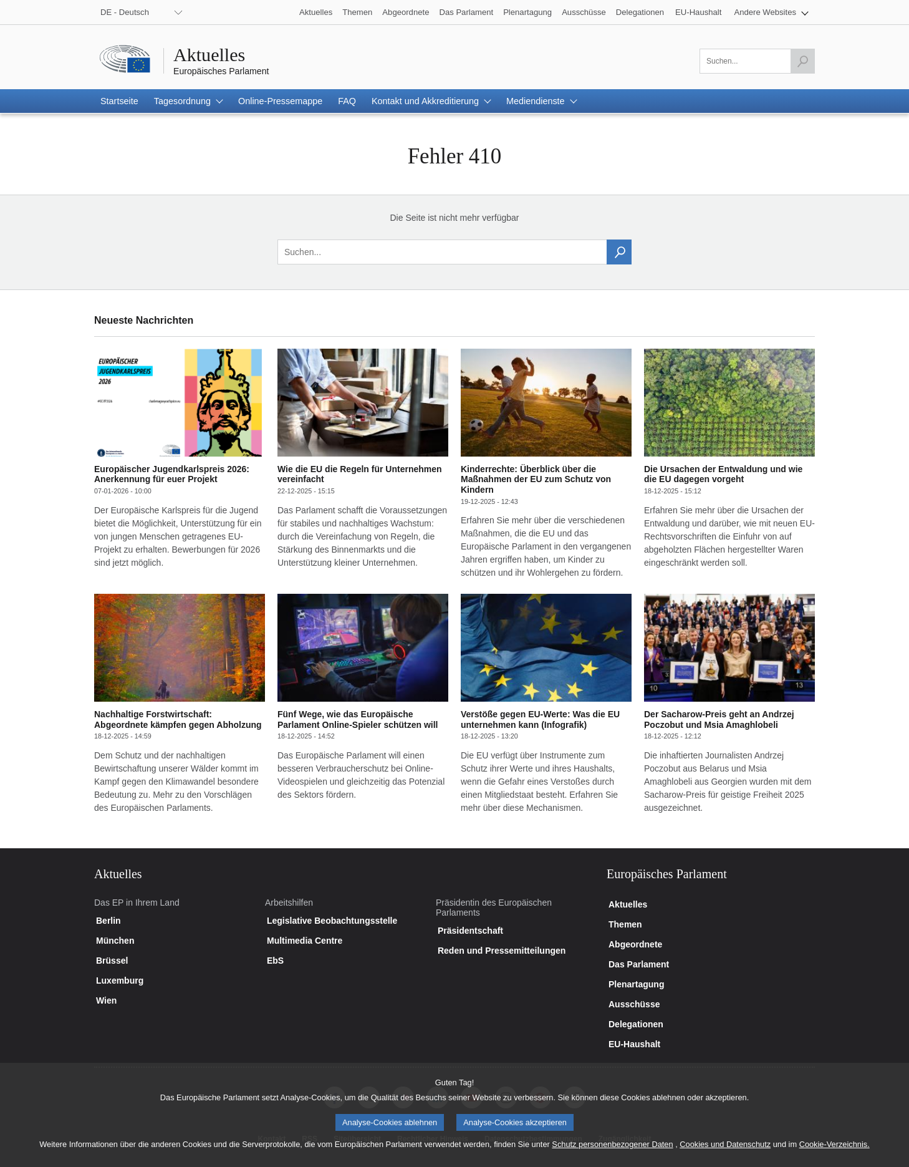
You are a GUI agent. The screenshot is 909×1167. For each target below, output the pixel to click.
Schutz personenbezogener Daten (612, 1153)
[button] (771, 12)
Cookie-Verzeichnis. (834, 1153)
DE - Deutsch (124, 12)
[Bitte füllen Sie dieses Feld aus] (757, 61)
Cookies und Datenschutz (725, 1153)
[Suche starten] (802, 61)
